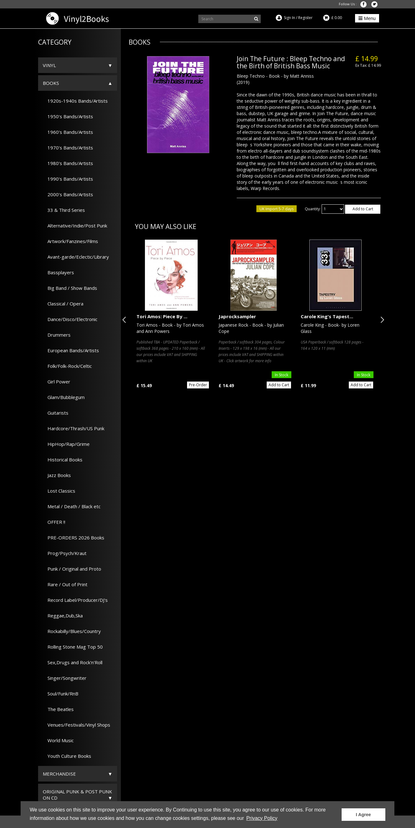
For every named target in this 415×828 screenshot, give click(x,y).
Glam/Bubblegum (64, 397)
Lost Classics (59, 491)
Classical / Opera (63, 303)
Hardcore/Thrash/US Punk (73, 428)
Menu (367, 18)
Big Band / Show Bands (70, 288)
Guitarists (55, 413)
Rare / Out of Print (65, 584)
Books (51, 83)
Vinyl (49, 65)
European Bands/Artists (71, 350)
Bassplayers (58, 272)
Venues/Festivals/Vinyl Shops (76, 725)
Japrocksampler (237, 316)
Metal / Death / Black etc (72, 506)
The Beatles (58, 709)
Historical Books (62, 459)
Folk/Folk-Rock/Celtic (67, 366)
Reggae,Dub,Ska (63, 615)
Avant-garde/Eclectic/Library (76, 257)
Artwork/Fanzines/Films (70, 241)
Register (305, 17)
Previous (125, 320)
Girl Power (56, 381)
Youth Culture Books (67, 756)
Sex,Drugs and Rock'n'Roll (72, 662)
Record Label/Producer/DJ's (75, 600)
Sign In (289, 17)
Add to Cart (363, 209)
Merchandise (59, 774)
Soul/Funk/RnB (60, 693)
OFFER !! (54, 522)
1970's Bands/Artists (68, 147)
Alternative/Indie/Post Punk (75, 225)
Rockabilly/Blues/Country (72, 631)
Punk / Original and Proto (72, 569)
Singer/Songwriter (64, 678)
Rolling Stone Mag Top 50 (73, 647)
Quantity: (313, 209)
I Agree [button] (363, 814)
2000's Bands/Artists (68, 194)
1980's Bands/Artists (68, 163)
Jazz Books (57, 475)
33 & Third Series (64, 210)
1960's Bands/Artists (68, 132)
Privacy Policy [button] (262, 818)
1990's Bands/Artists (68, 179)
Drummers (57, 335)
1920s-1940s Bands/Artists (75, 101)
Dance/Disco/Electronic (70, 319)
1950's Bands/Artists (68, 116)
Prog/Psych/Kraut (64, 553)
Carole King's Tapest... (327, 316)
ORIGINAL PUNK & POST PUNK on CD (77, 794)
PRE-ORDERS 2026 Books (73, 537)
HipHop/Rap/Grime (66, 444)
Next (381, 320)
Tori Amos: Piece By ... (161, 316)
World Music (58, 740)
